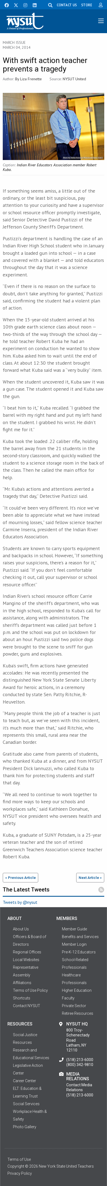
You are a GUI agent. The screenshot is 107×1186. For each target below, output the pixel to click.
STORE (86, 5)
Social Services (26, 1104)
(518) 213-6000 (79, 1060)
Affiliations (22, 983)
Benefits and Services (80, 936)
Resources (22, 1042)
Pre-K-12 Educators (79, 952)
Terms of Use (19, 1159)
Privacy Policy (19, 1173)
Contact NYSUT (26, 1006)
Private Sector (74, 1006)
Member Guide (74, 929)
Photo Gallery (24, 1127)
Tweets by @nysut (20, 902)
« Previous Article (20, 877)
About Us (21, 929)
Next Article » (90, 877)
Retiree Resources (77, 1013)
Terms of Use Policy (30, 990)
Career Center (24, 1081)
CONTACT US (67, 5)
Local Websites (26, 960)
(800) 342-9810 (79, 1064)
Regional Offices (27, 952)
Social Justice (25, 1035)
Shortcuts (21, 998)
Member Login (74, 944)
